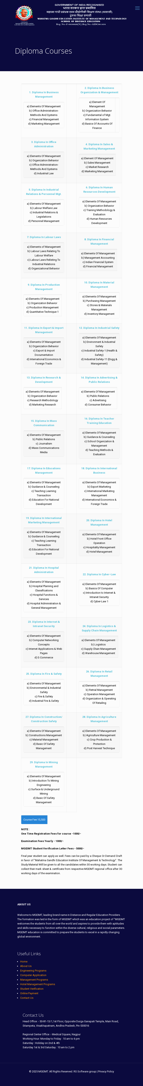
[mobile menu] (137, 8)
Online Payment (29, 993)
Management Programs (34, 979)
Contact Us (26, 997)
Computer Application (33, 975)
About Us (26, 966)
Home (23, 961)
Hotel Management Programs (37, 984)
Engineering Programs (33, 970)
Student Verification (31, 988)
